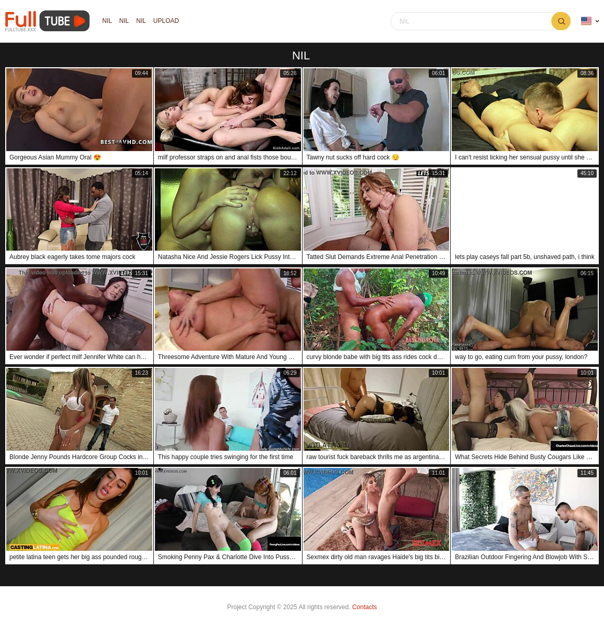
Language (586, 21)
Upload (166, 21)
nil (107, 21)
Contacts (364, 607)
